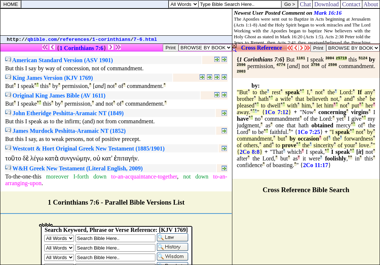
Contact (351, 4)
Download (326, 4)
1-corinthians (111, 39)
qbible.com (42, 39)
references (74, 39)
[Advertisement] (116, 22)
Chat (305, 4)
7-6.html (145, 39)
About (371, 4)
